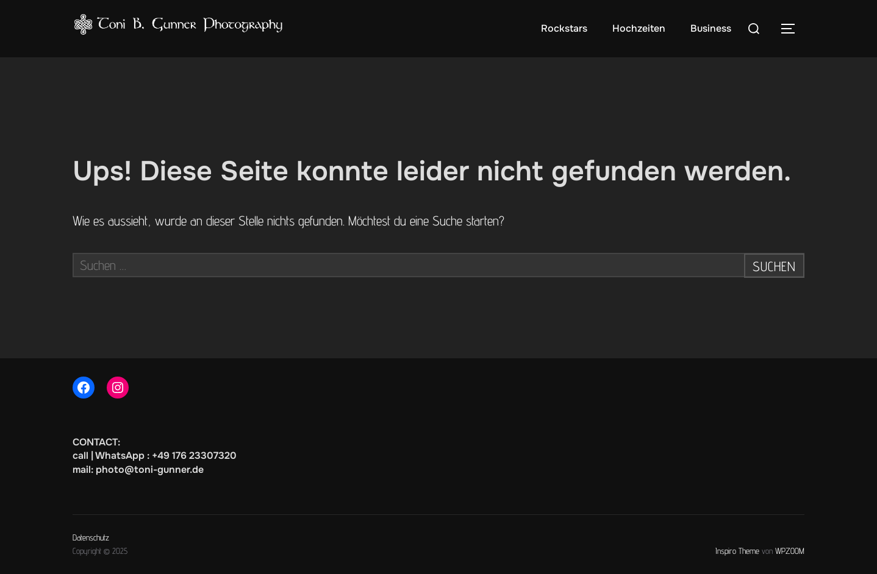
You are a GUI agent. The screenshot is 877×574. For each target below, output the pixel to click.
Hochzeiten (638, 28)
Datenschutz (91, 537)
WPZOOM (789, 551)
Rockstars (564, 28)
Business (710, 28)
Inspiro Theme (737, 551)
